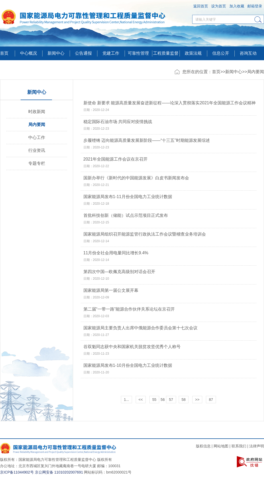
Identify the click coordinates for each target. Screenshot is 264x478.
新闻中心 (233, 71)
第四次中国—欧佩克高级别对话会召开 (119, 272)
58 (184, 399)
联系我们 (239, 446)
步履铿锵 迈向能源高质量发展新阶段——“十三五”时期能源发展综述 (146, 140)
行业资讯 (36, 150)
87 (211, 399)
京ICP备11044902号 (17, 472)
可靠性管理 (138, 53)
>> (197, 399)
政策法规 (193, 53)
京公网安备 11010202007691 (59, 472)
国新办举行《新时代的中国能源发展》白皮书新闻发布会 (136, 178)
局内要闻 (255, 71)
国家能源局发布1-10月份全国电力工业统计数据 (127, 365)
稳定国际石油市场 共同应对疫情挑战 (117, 122)
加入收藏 (236, 6)
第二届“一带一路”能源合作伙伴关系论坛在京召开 (129, 309)
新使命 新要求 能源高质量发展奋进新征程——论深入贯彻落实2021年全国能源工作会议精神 (169, 103)
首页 (4, 53)
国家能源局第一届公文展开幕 (110, 290)
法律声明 (256, 446)
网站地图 (221, 446)
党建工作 (110, 53)
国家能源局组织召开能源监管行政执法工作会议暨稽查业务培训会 (144, 234)
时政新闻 (36, 111)
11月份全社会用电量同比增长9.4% (115, 253)
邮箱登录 (254, 6)
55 (154, 399)
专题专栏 (36, 163)
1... (126, 399)
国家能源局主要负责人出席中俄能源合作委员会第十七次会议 (140, 328)
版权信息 (203, 446)
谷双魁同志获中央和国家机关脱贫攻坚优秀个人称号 (132, 347)
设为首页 (218, 6)
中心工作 (36, 137)
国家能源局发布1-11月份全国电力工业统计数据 (127, 197)
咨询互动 (248, 53)
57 (171, 399)
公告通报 (83, 53)
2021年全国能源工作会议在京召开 (115, 159)
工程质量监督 (165, 53)
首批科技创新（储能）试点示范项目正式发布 (125, 215)
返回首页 (200, 6)
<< (141, 399)
